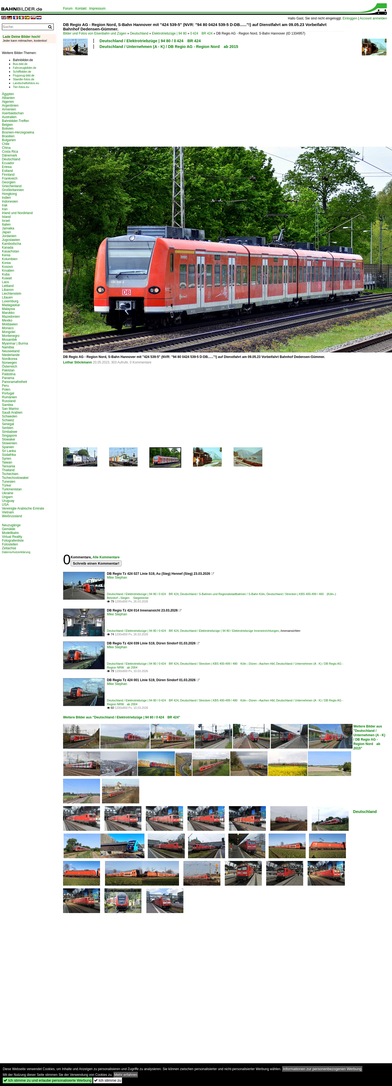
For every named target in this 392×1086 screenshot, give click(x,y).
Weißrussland (12, 516)
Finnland (8, 175)
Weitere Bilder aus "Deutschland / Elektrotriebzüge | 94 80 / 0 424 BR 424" (121, 717)
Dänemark (9, 155)
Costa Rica (10, 151)
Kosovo (7, 267)
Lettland (8, 286)
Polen (6, 389)
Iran (5, 209)
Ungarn (7, 497)
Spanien (8, 447)
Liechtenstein (11, 293)
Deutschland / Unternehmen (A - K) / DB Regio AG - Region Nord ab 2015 (169, 46)
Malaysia (8, 309)
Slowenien (9, 443)
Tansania (8, 466)
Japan (6, 232)
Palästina (8, 374)
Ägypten (8, 94)
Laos (5, 282)
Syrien (6, 458)
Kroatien (8, 270)
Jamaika (8, 228)
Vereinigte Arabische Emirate (23, 508)
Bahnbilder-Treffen (15, 121)
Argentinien (10, 105)
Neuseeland (10, 351)
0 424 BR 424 (201, 33)
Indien (6, 198)
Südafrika (9, 455)
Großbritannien (13, 190)
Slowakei (8, 439)
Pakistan (8, 370)
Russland (9, 401)
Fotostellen (10, 544)
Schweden (9, 416)
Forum (68, 8)
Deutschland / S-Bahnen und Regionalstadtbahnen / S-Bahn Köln (222, 594)
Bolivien (7, 128)
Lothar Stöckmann (77, 362)
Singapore (9, 435)
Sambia (7, 405)
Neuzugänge (11, 525)
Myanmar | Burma (15, 343)
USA (5, 505)
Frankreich (10, 178)
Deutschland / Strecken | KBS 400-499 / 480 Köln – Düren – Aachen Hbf (227, 663)
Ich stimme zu (107, 1080)
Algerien (8, 102)
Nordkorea (9, 359)
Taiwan (7, 462)
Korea (6, 263)
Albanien (8, 98)
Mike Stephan (117, 577)
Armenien (9, 109)
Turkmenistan (12, 489)
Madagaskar (11, 305)
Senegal (8, 424)
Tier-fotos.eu (21, 87)
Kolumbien (10, 259)
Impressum (97, 8)
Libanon (8, 290)
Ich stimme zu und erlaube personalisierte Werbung (48, 1080)
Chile (5, 144)
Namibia (8, 347)
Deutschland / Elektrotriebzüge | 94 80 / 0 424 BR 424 (150, 41)
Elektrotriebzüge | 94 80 (169, 33)
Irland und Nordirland (17, 213)
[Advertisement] (180, 97)
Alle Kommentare (106, 557)
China (6, 148)
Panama (8, 378)
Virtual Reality (12, 537)
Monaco (8, 328)
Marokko (8, 313)
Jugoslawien (11, 240)
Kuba (6, 274)
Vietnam (8, 512)
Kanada (7, 247)
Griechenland (11, 186)
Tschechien (10, 474)
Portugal (8, 393)
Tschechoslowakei (15, 478)
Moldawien (10, 324)
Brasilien (8, 136)
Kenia (6, 255)
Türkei (6, 485)
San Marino (10, 409)
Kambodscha (11, 244)
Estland (7, 171)
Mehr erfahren (125, 1075)
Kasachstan (10, 251)
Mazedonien (11, 317)
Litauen (7, 297)
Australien (9, 117)
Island (6, 217)
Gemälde (8, 529)
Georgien (8, 182)
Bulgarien (9, 140)
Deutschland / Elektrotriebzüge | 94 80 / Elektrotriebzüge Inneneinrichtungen (229, 630)
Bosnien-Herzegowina (18, 132)
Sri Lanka (9, 451)
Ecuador (8, 163)
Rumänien (9, 397)
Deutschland (139, 33)
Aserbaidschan (13, 113)
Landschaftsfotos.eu (26, 83)
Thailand (8, 470)
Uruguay (8, 501)
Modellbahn (10, 533)
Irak (4, 205)
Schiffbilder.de (22, 71)
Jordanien (9, 236)
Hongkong (9, 194)
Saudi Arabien (12, 412)
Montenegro (10, 336)
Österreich (9, 366)
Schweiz (8, 420)
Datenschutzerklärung (16, 552)
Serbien (7, 428)
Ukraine (7, 493)
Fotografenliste (13, 540)
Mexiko (7, 320)
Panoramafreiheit (14, 382)
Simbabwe (9, 432)
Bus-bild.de (20, 64)
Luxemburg (10, 301)
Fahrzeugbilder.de (24, 67)
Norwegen (9, 363)
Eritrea (7, 167)
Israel (6, 221)
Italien (6, 224)
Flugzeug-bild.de (24, 75)
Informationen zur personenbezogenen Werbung (322, 1069)
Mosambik (9, 340)
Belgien (7, 125)
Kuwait (7, 278)
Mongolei (8, 332)
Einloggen (350, 18)
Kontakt (81, 8)
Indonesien (10, 201)
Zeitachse (9, 548)
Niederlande (11, 355)
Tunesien (8, 482)
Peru (5, 386)
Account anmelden (373, 18)
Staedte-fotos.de (23, 79)
